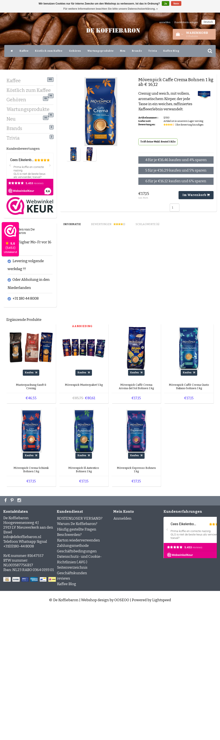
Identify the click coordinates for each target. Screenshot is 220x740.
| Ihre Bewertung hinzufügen (189, 125)
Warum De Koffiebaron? (77, 654)
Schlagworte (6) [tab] (147, 224)
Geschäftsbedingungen (77, 682)
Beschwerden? (69, 665)
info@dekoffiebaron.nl (22, 667)
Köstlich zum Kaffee (49, 50)
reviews (63, 709)
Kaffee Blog (171, 50)
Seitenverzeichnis (72, 698)
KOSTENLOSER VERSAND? (79, 649)
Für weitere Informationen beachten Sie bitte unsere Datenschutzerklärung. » (110, 8)
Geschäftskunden (72, 703)
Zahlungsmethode (73, 676)
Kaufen (31, 503)
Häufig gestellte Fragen (76, 660)
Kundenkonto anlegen (186, 22)
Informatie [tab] (72, 224)
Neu (123, 50)
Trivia (152, 50)
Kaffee (24, 50)
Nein (176, 3)
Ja (165, 3)
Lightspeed (161, 731)
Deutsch (208, 22)
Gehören (75, 50)
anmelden (164, 22)
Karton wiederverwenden (78, 671)
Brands (137, 50)
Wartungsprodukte (100, 50)
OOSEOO (121, 731)
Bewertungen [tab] (108, 224)
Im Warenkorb (196, 195)
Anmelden (122, 649)
